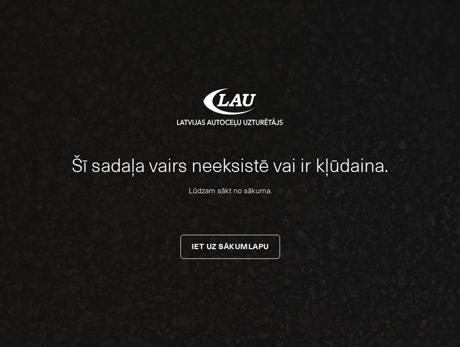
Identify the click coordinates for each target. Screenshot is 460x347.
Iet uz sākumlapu (230, 247)
